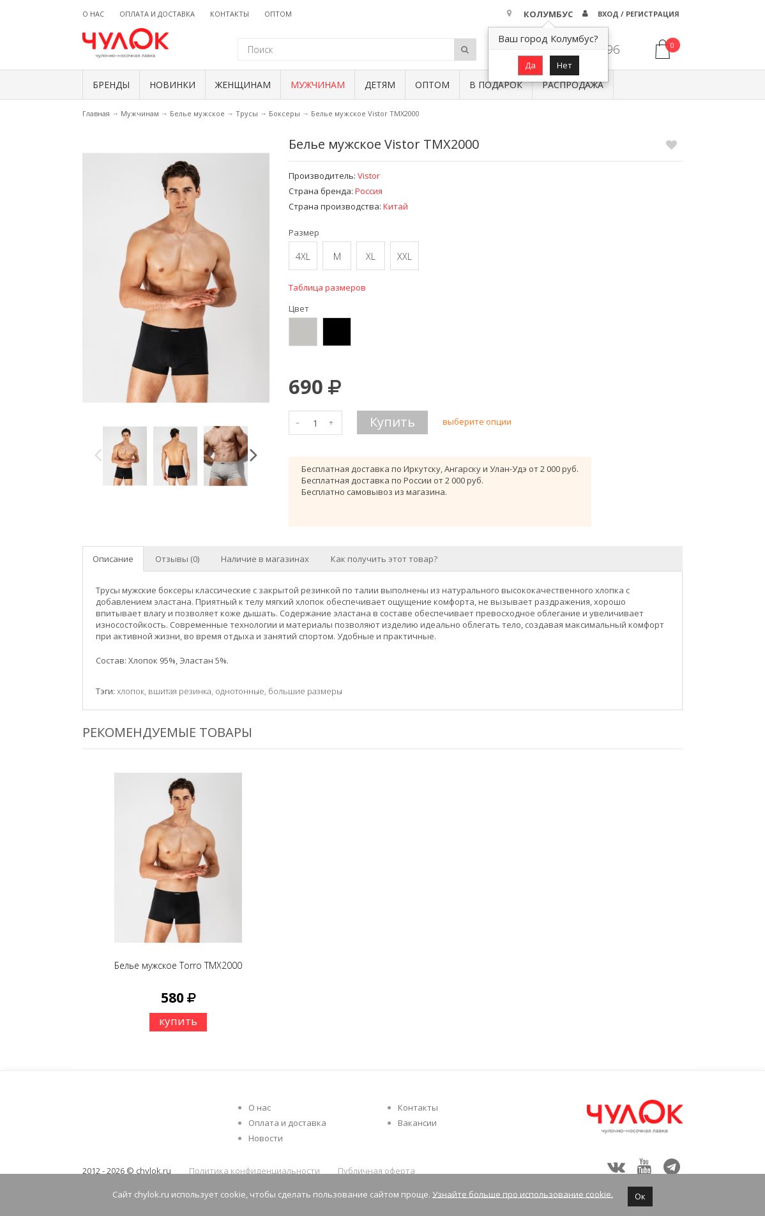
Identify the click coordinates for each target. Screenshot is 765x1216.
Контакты (229, 14)
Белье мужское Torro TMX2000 (178, 965)
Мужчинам (318, 85)
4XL (303, 256)
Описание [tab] (113, 559)
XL (370, 256)
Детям (380, 85)
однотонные (239, 691)
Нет (564, 65)
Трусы (247, 113)
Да (530, 65)
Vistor (369, 175)
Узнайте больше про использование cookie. (522, 1193)
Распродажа (572, 85)
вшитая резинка (179, 691)
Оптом (278, 14)
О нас (93, 14)
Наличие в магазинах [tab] (265, 559)
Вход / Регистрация (638, 14)
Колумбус (548, 14)
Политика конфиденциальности (254, 1170)
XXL (404, 256)
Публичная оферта (376, 1170)
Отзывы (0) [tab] (177, 559)
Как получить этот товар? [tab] (384, 559)
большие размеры (305, 691)
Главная (96, 113)
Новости (265, 1138)
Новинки (172, 85)
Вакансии (417, 1123)
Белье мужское (197, 113)
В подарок (495, 85)
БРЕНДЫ (111, 85)
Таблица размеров (327, 287)
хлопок (130, 691)
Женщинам (243, 85)
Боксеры (284, 113)
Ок (640, 1196)
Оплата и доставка (157, 14)
